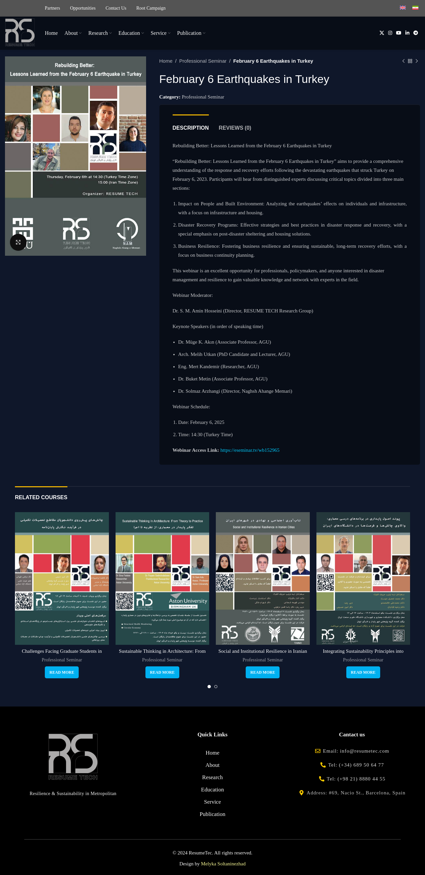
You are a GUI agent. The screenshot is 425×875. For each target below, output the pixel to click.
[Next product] (416, 61)
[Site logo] (20, 32)
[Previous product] (403, 61)
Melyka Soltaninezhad (223, 863)
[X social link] (382, 33)
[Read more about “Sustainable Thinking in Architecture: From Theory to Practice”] (162, 672)
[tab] (191, 124)
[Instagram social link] (390, 33)
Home (166, 61)
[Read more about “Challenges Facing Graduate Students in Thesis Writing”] (62, 672)
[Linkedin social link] (407, 33)
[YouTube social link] (398, 33)
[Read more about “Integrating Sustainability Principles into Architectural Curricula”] (363, 672)
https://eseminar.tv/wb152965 (250, 450)
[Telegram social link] (415, 33)
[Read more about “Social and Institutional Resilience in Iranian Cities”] (263, 672)
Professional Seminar (203, 61)
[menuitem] (403, 8)
